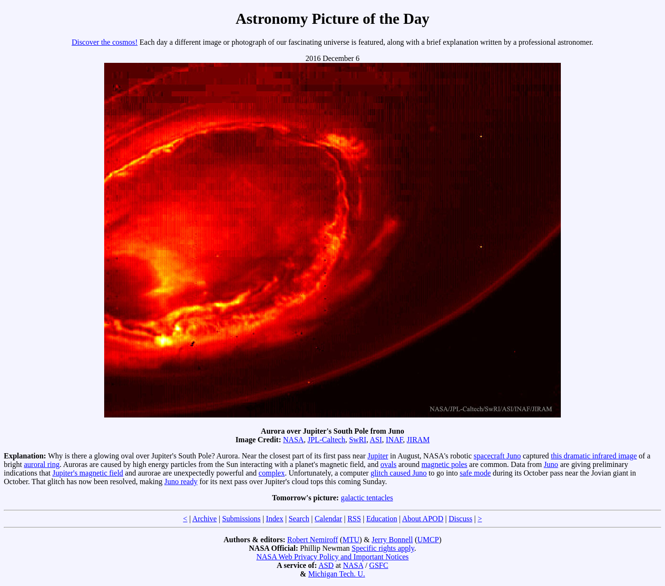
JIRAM (418, 440)
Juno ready (180, 481)
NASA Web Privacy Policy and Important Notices (332, 557)
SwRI (357, 440)
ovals (389, 464)
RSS (354, 519)
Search (299, 519)
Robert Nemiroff (312, 540)
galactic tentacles (367, 498)
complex (272, 473)
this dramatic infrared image (594, 456)
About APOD (422, 519)
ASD (325, 565)
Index (274, 519)
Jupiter (378, 456)
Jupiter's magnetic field (87, 473)
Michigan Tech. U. (336, 574)
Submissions (241, 519)
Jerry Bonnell (392, 540)
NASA (293, 440)
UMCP (428, 540)
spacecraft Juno (497, 456)
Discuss (460, 519)
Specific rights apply (383, 548)
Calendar (328, 519)
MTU (351, 540)
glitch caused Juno (399, 473)
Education (381, 519)
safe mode (475, 473)
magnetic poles (444, 464)
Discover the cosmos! (105, 42)
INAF (394, 440)
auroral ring (41, 464)
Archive (204, 519)
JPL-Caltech (326, 440)
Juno (551, 464)
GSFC (378, 565)
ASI (376, 440)
